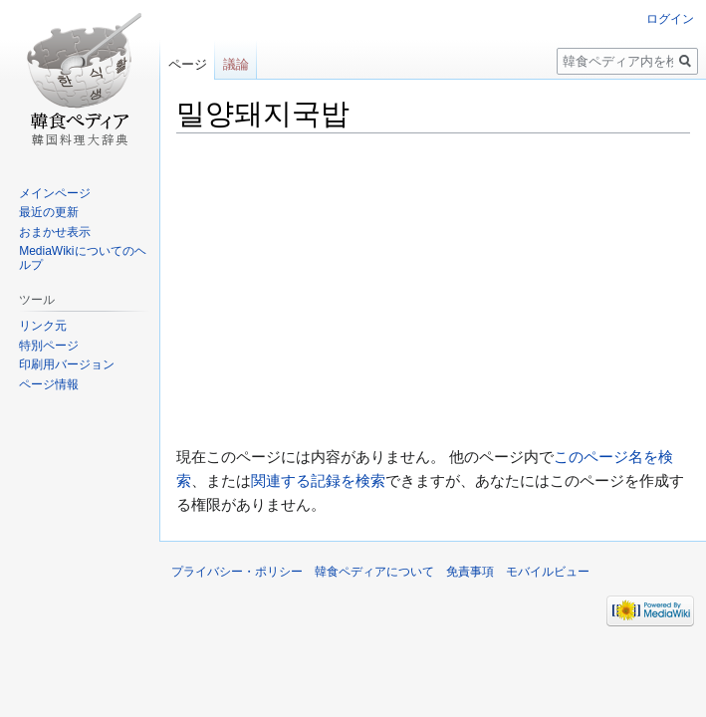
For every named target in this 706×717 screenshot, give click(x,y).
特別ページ (49, 346)
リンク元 (43, 326)
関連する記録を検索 (318, 480)
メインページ (55, 193)
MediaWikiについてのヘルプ (82, 258)
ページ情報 (49, 384)
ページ (187, 64)
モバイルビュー (547, 572)
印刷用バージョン (67, 364)
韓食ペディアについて (374, 572)
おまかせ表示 (55, 232)
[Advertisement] (433, 289)
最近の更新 (49, 212)
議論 (236, 64)
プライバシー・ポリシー (237, 572)
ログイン (670, 19)
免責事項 (470, 572)
